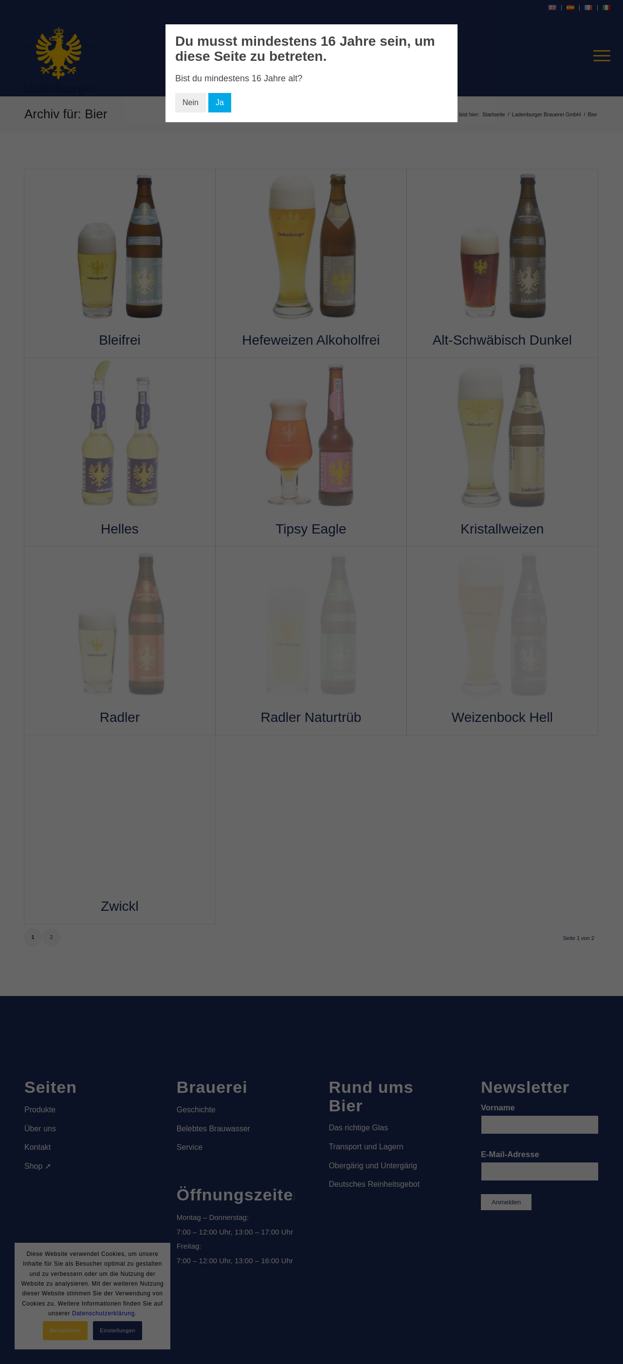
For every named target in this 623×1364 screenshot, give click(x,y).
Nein (191, 102)
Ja (220, 102)
